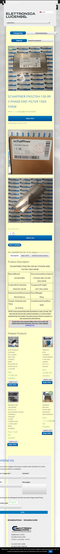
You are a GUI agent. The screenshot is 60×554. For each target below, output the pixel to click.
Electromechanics (44, 252)
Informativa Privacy (15, 520)
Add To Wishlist (14, 245)
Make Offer (30, 118)
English (42, 12)
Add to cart (30, 238)
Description (14, 256)
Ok (50, 551)
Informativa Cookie (30, 520)
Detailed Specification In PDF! (17, 123)
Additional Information (40, 256)
